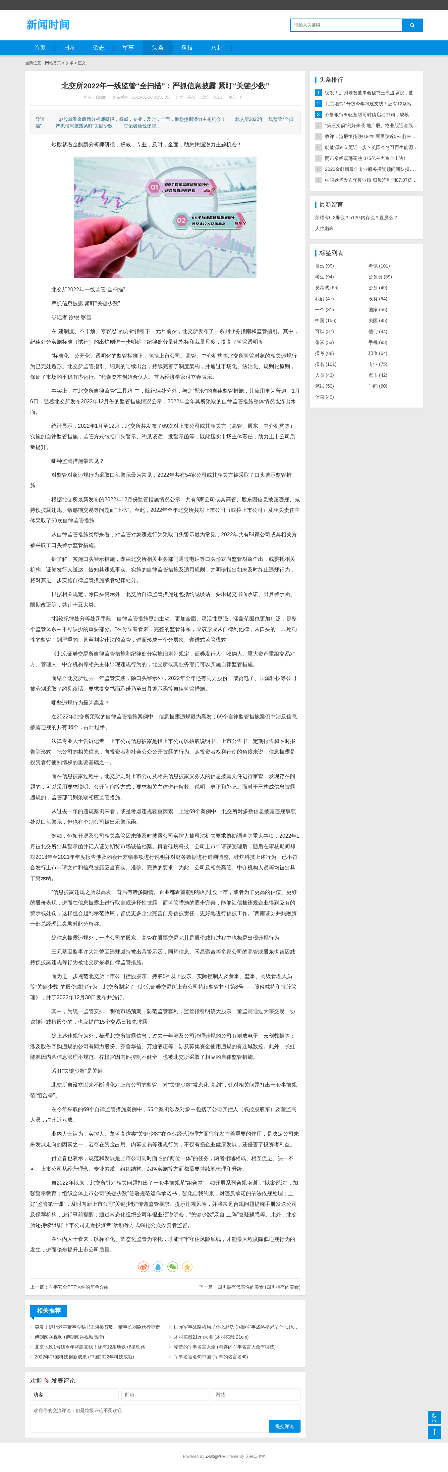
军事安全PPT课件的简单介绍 (79, 1287)
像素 (324, 342)
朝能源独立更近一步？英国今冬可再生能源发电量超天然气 (385, 147)
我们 (324, 298)
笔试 (324, 386)
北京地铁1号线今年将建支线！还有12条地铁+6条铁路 (90, 1346)
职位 (377, 353)
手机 (377, 342)
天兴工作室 (255, 1456)
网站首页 (53, 63)
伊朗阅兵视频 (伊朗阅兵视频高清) (69, 1337)
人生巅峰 (324, 228)
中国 (326, 320)
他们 (377, 331)
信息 (324, 397)
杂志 (99, 47)
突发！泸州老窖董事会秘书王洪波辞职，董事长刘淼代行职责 (97, 1327)
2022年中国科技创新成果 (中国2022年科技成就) (84, 1356)
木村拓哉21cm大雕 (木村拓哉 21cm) (211, 1337)
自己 (324, 266)
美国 (377, 320)
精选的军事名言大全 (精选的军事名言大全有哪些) (225, 1346)
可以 (324, 331)
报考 (324, 353)
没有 (377, 298)
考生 (324, 276)
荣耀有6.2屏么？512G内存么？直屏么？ (356, 217)
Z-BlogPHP (215, 1456)
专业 (377, 364)
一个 (324, 309)
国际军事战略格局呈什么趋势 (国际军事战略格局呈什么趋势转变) (237, 1327)
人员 (324, 375)
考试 (379, 266)
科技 (187, 47)
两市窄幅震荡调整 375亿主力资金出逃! (365, 158)
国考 (69, 47)
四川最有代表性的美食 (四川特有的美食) (259, 1287)
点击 (377, 375)
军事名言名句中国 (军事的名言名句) (211, 1356)
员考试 (327, 287)
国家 (377, 309)
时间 (377, 386)
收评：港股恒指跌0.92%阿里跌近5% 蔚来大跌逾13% (379, 136)
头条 (158, 47)
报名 (326, 364)
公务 (377, 287)
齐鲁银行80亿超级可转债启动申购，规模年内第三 (376, 114)
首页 (40, 47)
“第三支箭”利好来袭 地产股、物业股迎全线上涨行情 (378, 125)
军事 (128, 47)
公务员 (380, 276)
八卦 (217, 47)
